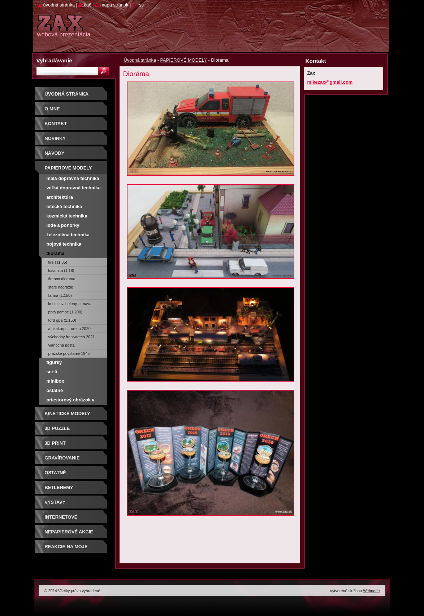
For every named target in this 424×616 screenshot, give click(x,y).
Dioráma (56, 253)
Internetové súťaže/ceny (61, 519)
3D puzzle (57, 428)
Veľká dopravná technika (74, 187)
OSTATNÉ (55, 472)
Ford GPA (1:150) (62, 320)
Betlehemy (59, 487)
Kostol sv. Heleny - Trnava (69, 304)
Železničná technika (68, 234)
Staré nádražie (60, 287)
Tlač (87, 5)
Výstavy (55, 502)
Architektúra (60, 197)
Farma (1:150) (60, 295)
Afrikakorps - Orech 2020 (69, 328)
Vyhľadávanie (54, 60)
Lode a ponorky (63, 225)
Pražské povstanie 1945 (69, 353)
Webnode (371, 591)
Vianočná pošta (61, 345)
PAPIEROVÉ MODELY (183, 60)
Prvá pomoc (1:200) (65, 312)
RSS (141, 5)
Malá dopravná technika (73, 178)
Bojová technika (64, 244)
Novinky (55, 138)
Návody (55, 153)
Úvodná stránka (140, 60)
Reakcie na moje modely (66, 549)
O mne (52, 108)
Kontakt (56, 123)
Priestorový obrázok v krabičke (71, 401)
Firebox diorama (61, 279)
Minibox (55, 381)
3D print (55, 443)
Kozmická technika (67, 216)
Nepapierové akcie (69, 531)
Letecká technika (64, 206)
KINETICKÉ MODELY (67, 413)
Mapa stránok (114, 5)
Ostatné (55, 390)
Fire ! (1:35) (58, 262)
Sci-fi (52, 371)
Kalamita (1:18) (61, 270)
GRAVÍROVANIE (62, 458)
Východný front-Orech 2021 (71, 337)
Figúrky (54, 362)
